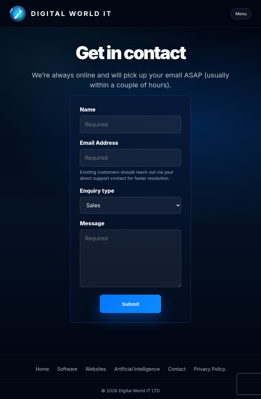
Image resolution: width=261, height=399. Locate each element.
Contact (177, 369)
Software (67, 369)
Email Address (99, 142)
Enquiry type (97, 190)
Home (42, 369)
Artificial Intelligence (137, 369)
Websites (96, 369)
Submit (130, 304)
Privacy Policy (209, 369)
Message (92, 223)
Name (87, 109)
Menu (241, 13)
